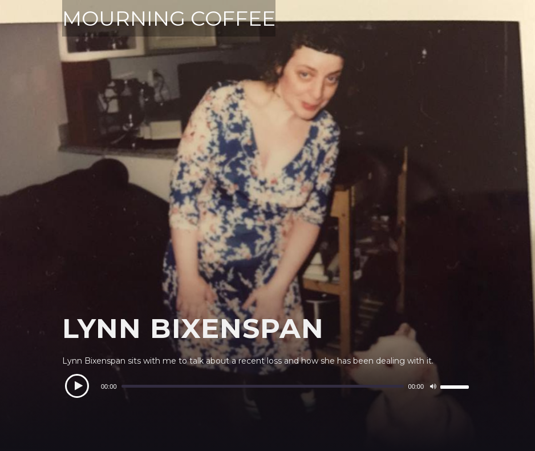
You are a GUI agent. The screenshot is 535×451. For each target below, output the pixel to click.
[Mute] (432, 386)
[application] (267, 386)
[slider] (262, 386)
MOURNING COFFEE (168, 18)
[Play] (77, 386)
